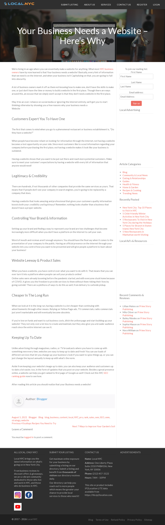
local (70, 417)
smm (107, 417)
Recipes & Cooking (132, 190)
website (25, 420)
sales (91, 417)
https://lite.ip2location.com (98, 495)
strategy (16, 420)
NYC (76, 417)
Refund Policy (118, 519)
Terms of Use (102, 519)
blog (47, 417)
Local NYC (32, 519)
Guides (126, 181)
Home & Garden (130, 187)
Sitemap (148, 519)
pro (81, 417)
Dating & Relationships (134, 178)
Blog (40, 417)
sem (97, 417)
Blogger (42, 399)
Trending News (130, 193)
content (64, 417)
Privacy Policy (134, 519)
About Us (89, 4)
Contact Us (124, 4)
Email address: (136, 95)
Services (106, 4)
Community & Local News (135, 175)
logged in (28, 437)
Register (142, 4)
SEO (102, 417)
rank (86, 417)
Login (156, 4)
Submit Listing (69, 4)
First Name (136, 72)
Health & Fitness (131, 184)
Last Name (136, 82)
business (54, 417)
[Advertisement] (142, 142)
